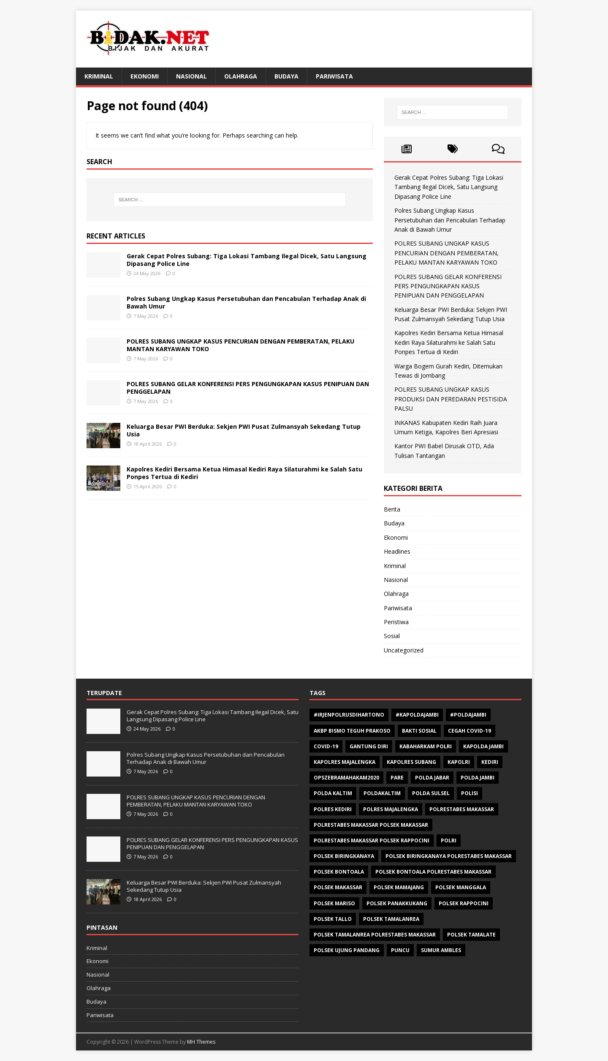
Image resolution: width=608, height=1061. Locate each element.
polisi (469, 793)
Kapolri (459, 762)
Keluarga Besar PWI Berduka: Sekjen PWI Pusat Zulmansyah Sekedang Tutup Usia (244, 430)
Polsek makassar (338, 887)
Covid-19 (326, 746)
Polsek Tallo (333, 919)
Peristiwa (396, 622)
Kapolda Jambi (483, 746)
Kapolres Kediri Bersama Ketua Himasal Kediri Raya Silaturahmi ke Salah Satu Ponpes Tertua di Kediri (244, 473)
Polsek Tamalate (471, 934)
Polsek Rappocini (464, 903)
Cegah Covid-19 (469, 730)
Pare (397, 777)
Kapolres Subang (411, 762)
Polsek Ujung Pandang (347, 950)
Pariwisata (334, 76)
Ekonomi (144, 76)
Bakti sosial (419, 730)
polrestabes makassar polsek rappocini (371, 840)
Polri (448, 840)
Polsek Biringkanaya (344, 856)
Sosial (392, 636)
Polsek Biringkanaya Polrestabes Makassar (448, 856)
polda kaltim (333, 793)
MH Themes (201, 1041)
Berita (392, 509)
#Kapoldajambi (417, 714)
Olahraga (240, 76)
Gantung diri (369, 746)
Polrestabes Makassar (461, 809)
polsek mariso (334, 903)
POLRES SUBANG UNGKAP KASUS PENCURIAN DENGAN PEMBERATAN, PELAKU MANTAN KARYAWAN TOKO (240, 345)
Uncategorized (403, 650)
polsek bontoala (339, 871)
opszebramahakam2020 (346, 777)
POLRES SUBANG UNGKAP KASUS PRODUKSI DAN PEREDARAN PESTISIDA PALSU (450, 398)
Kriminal (98, 76)
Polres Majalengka (390, 809)
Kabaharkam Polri (425, 746)
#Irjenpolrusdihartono (349, 714)
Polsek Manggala (460, 887)
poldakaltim (382, 793)
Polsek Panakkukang (396, 903)
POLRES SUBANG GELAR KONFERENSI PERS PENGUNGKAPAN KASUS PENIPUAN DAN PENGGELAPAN (248, 387)
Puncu (400, 950)
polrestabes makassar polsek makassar (371, 824)
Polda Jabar (432, 777)
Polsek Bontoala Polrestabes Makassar (433, 871)
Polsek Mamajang (399, 887)
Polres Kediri (333, 809)
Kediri (489, 762)
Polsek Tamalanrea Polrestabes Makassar (375, 934)
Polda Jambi (477, 777)
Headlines (397, 551)
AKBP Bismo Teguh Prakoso (352, 730)
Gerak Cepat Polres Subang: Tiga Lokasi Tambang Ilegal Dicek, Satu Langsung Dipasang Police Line (246, 260)
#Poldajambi (468, 714)
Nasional (191, 76)
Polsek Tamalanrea (391, 919)
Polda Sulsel (431, 793)
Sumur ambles (441, 950)
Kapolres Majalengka (344, 762)
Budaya (286, 76)
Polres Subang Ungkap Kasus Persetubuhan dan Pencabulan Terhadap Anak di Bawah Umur (246, 302)
